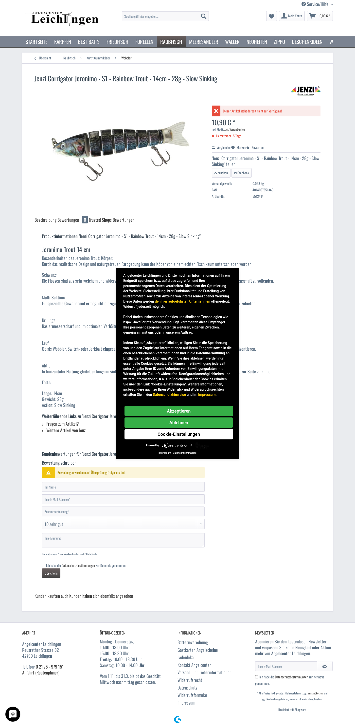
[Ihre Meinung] (123, 540)
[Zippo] (279, 41)
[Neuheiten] (256, 41)
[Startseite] (36, 41)
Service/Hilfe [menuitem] (315, 4)
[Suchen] (203, 16)
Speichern (51, 573)
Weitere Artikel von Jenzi (64, 430)
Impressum (186, 702)
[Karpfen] (62, 41)
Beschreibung (45, 220)
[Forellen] (144, 41)
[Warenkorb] (320, 16)
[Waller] (232, 41)
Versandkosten (315, 693)
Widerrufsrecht (190, 680)
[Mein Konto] (292, 16)
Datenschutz (187, 687)
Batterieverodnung (193, 642)
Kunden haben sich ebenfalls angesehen (101, 596)
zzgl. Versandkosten (234, 129)
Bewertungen (73, 220)
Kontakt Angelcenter (194, 665)
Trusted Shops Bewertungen (111, 220)
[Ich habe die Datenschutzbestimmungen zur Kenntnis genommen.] (43, 565)
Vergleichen (221, 147)
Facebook (241, 172)
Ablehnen (178, 422)
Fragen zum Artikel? (60, 423)
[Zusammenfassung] (123, 511)
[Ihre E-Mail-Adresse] (123, 499)
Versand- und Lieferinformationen (204, 672)
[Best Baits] (88, 41)
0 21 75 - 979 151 (50, 666)
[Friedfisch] (117, 41)
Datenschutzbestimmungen (78, 565)
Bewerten (255, 147)
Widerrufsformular (192, 695)
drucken (221, 172)
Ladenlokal (186, 657)
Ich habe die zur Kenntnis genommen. (86, 565)
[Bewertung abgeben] (123, 524)
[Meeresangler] (204, 41)
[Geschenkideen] (307, 41)
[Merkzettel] (271, 16)
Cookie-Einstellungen (179, 434)
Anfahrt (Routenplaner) (40, 672)
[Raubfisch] (171, 41)
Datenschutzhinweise (169, 395)
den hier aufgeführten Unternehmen (182, 301)
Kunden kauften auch (51, 596)
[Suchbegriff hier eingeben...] (165, 16)
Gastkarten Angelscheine (198, 650)
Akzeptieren (179, 411)
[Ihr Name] (123, 487)
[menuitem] (165, 18)
